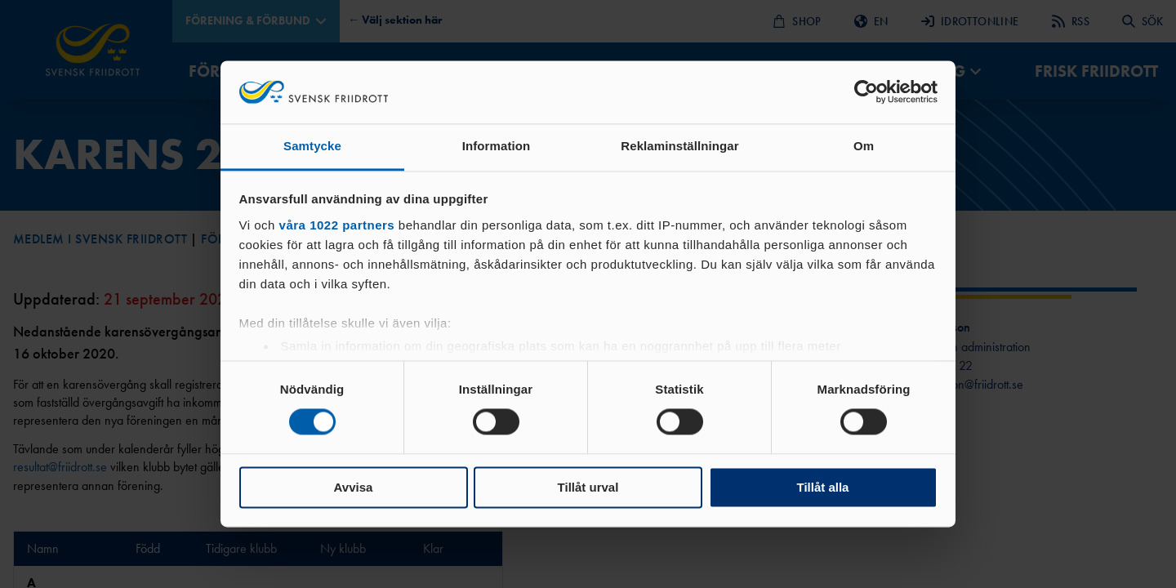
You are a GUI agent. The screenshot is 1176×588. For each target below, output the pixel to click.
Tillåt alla (823, 487)
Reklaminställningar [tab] (679, 146)
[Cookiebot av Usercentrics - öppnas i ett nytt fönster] (866, 92)
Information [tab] (496, 146)
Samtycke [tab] (312, 146)
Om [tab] (863, 146)
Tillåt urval (588, 487)
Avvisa (353, 487)
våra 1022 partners (337, 225)
